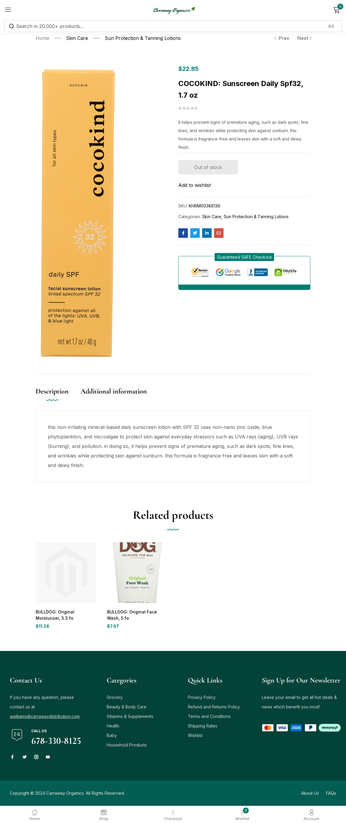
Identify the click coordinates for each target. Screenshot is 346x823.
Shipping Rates (202, 726)
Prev (281, 38)
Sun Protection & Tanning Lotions (143, 38)
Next (303, 38)
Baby (112, 736)
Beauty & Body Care (127, 707)
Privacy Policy (202, 698)
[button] (244, 257)
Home (42, 38)
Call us (39, 732)
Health (113, 726)
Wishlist (195, 736)
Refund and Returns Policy (214, 707)
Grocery (115, 698)
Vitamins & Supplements (130, 717)
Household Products (127, 745)
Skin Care (77, 38)
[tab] (58, 397)
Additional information (114, 391)
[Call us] (17, 735)
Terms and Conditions (209, 717)
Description (52, 391)
